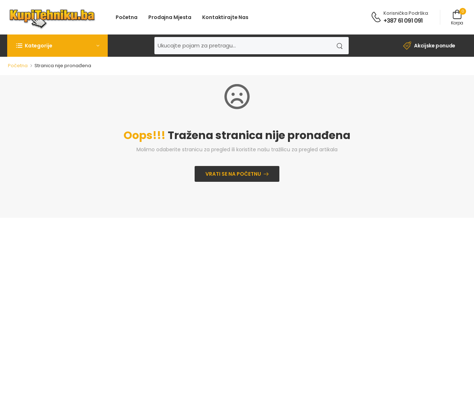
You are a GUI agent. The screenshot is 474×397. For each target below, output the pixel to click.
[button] (57, 45)
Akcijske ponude (429, 46)
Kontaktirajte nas (225, 17)
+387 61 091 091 (403, 21)
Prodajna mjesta (169, 17)
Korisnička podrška (406, 13)
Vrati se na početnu (233, 173)
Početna (127, 17)
